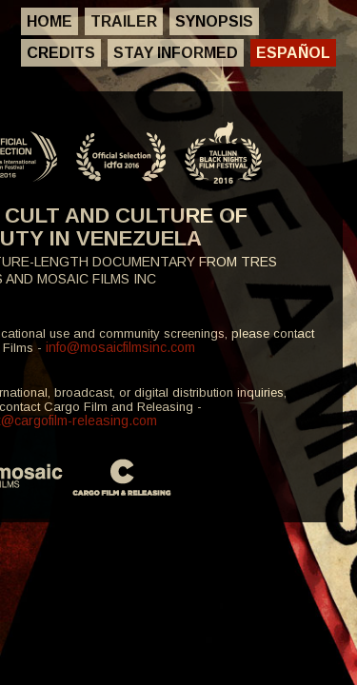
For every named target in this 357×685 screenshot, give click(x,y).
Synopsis (214, 21)
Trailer (123, 21)
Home (49, 21)
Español (293, 53)
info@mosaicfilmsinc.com (120, 347)
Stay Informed (175, 53)
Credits (61, 53)
